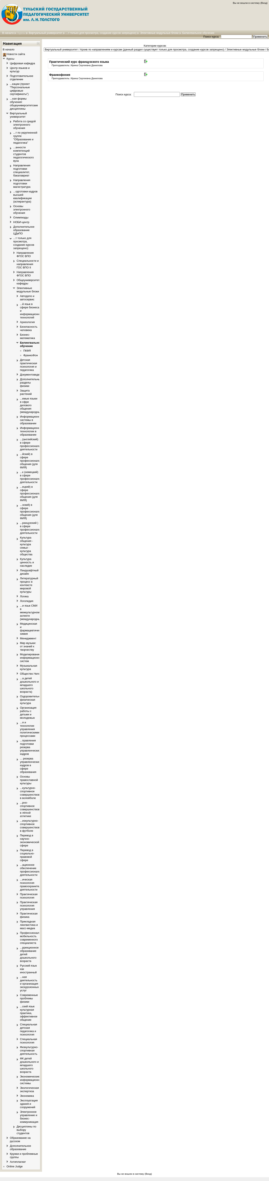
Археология (27, 322)
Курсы (21, 32)
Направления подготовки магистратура (21, 183)
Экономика (27, 1095)
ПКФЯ (27, 350)
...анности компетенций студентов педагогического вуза (23, 154)
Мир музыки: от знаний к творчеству (28, 646)
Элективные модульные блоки (159, 32)
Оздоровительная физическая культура (31, 700)
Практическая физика (29, 915)
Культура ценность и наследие (27, 562)
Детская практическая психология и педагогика (28, 365)
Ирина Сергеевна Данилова (87, 65)
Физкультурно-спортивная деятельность (29, 1050)
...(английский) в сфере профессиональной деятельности (32, 444)
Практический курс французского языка (79, 61)
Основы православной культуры (29, 780)
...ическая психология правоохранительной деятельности (33, 884)
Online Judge (15, 1166)
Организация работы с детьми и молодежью (28, 712)
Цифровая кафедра (22, 63)
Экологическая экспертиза (29, 1089)
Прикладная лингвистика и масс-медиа (29, 925)
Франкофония (59, 74)
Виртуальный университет (45, 32)
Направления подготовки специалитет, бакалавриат (21, 170)
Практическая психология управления (29, 905)
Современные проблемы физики (29, 998)
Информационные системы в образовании (31, 420)
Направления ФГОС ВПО (25, 254)
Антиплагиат (18, 1161)
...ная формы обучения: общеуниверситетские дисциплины (24, 103)
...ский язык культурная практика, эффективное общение (28, 1013)
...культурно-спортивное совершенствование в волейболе (33, 793)
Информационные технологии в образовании (31, 431)
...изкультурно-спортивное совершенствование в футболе (33, 825)
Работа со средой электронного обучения (24, 125)
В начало (8, 32)
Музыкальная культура (28, 667)
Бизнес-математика (27, 336)
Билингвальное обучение (198, 32)
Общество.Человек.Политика (38, 673)
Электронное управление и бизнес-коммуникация (29, 1116)
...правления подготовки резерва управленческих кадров (30, 747)
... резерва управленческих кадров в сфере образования (30, 765)
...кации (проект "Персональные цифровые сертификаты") (20, 89)
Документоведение (32, 374)
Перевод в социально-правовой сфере (27, 855)
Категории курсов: (155, 45)
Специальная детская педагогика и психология (28, 1029)
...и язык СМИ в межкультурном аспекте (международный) (31, 612)
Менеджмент (28, 638)
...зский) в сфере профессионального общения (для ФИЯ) (33, 511)
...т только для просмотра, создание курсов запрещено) (101, 32)
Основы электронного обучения (21, 209)
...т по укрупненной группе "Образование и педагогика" (25, 137)
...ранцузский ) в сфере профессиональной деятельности (32, 528)
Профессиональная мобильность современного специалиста (32, 938)
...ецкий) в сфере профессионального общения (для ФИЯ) (33, 493)
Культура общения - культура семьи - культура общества (26, 546)
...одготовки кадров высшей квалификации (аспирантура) (25, 196)
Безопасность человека (28, 328)
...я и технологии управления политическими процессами (29, 729)
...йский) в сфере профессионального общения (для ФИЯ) (33, 460)
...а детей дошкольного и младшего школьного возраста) (29, 685)
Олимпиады (20, 217)
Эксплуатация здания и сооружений (29, 1104)
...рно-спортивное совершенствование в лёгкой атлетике (33, 809)
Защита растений (26, 392)
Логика (24, 596)
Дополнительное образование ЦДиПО (23, 230)
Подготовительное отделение (21, 77)
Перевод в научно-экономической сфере (29, 840)
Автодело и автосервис (27, 297)
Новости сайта (16, 54)
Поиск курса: (211, 36)
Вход (264, 2)
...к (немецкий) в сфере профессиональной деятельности (32, 477)
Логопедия (26, 601)
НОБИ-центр (21, 222)
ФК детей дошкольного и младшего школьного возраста (29, 1065)
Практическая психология (29, 896)
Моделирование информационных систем (31, 658)
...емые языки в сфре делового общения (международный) (31, 405)
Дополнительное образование (20, 1147)
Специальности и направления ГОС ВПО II (28, 264)
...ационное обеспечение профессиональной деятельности (32, 869)
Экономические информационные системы (31, 1080)
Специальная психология (28, 1041)
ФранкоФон (30, 355)
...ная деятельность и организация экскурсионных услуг (29, 983)
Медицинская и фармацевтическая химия (32, 628)
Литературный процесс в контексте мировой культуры (29, 585)
